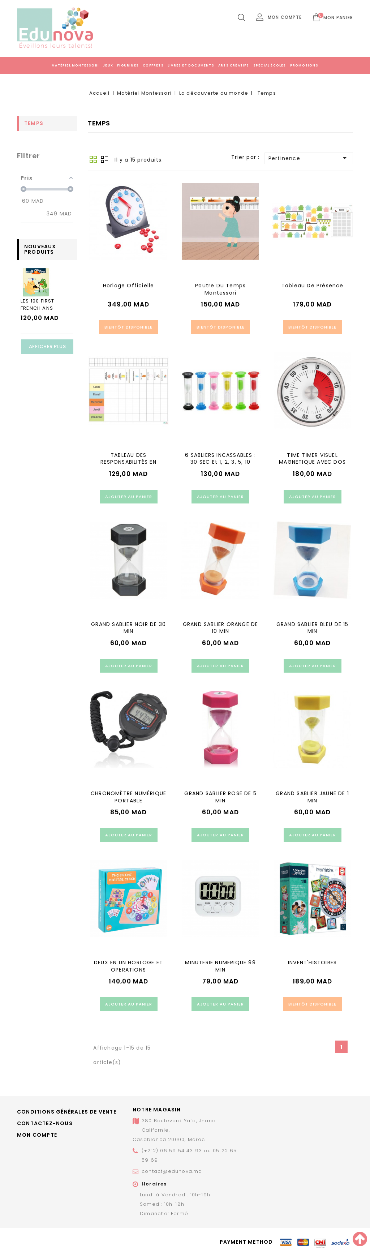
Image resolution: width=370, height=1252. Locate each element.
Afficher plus (47, 346)
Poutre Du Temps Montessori (220, 289)
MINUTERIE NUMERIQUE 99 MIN (220, 966)
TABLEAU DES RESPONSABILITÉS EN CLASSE (128, 462)
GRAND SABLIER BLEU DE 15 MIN (312, 628)
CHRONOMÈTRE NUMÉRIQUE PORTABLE (128, 797)
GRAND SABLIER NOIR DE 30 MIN (128, 628)
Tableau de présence (312, 285)
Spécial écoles (269, 65)
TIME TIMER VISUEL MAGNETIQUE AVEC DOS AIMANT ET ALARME (312, 462)
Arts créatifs (233, 65)
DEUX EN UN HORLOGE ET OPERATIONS (128, 966)
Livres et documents (191, 65)
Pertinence (308, 158)
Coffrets (153, 65)
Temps (33, 123)
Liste (104, 159)
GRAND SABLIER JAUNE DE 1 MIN (312, 797)
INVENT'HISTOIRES (312, 962)
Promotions (304, 65)
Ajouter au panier (128, 496)
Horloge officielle (128, 285)
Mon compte (37, 1135)
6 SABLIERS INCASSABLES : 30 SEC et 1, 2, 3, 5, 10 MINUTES (220, 462)
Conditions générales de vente (66, 1111)
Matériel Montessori (75, 65)
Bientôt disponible (128, 327)
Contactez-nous (45, 1123)
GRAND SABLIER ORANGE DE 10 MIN (220, 628)
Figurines (128, 65)
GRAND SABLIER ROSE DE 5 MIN (220, 797)
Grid (93, 159)
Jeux (108, 65)
